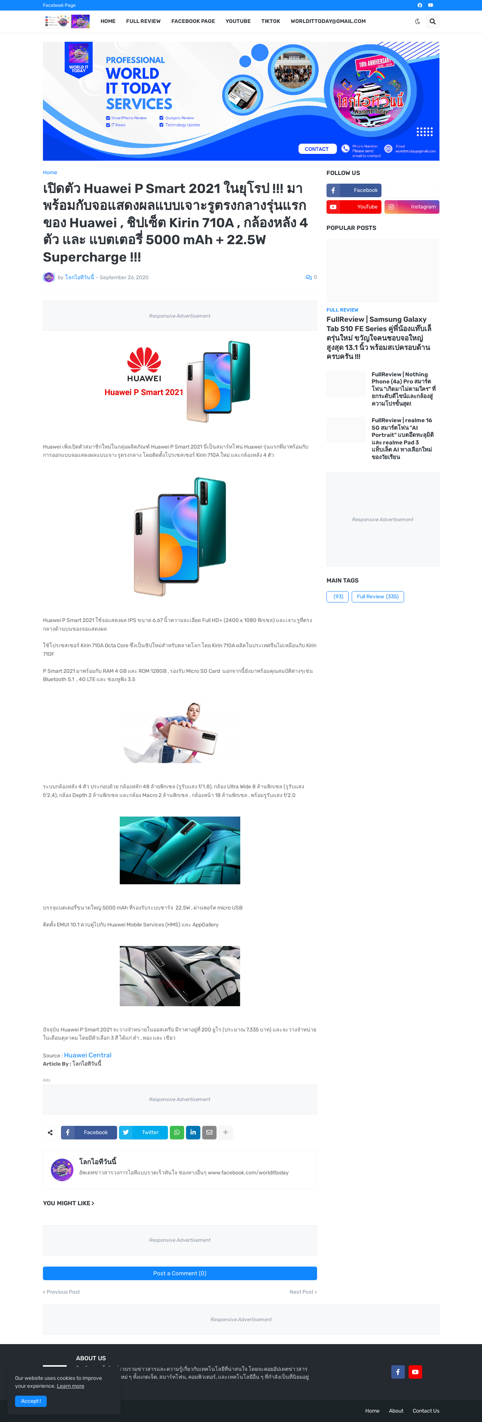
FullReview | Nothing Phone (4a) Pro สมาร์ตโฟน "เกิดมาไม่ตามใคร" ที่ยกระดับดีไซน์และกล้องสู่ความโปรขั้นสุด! (404, 389)
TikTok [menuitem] (270, 21)
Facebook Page (59, 5)
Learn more (70, 1386)
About (396, 1411)
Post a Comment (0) (179, 1273)
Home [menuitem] (108, 21)
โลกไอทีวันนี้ (97, 1162)
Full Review (378, 597)
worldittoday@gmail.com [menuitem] (328, 21)
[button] (417, 21)
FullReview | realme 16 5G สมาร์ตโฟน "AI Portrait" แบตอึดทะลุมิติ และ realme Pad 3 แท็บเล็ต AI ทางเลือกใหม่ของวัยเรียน (403, 439)
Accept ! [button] (31, 1401)
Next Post (301, 1292)
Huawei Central (87, 1055)
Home (50, 172)
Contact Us (426, 1411)
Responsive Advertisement (179, 316)
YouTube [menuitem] (238, 21)
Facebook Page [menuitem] (193, 21)
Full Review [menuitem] (143, 21)
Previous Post (63, 1292)
